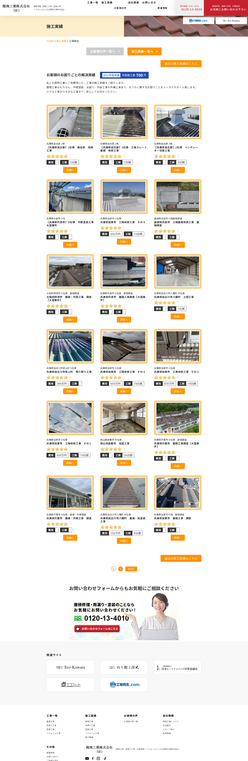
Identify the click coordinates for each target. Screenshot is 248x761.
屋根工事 (51, 722)
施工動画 (90, 744)
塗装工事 (51, 733)
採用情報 (167, 739)
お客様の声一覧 (132, 722)
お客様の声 (119, 7)
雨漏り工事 (52, 727)
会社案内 (167, 727)
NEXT (131, 569)
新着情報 (161, 7)
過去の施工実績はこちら (181, 63)
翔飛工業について (172, 722)
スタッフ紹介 (170, 733)
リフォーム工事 (54, 739)
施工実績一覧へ (144, 51)
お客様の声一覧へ (105, 51)
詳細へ (70, 170)
